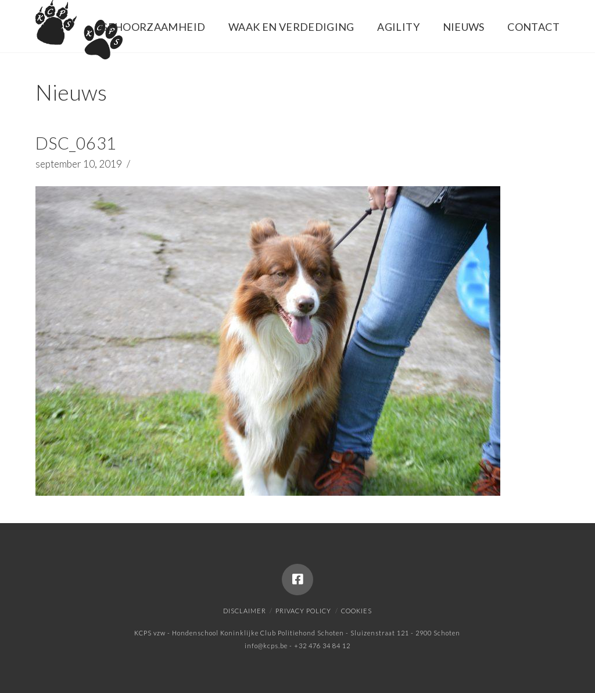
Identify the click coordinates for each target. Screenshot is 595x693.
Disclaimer (244, 610)
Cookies (356, 610)
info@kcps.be (266, 645)
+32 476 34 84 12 (322, 645)
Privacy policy (303, 610)
